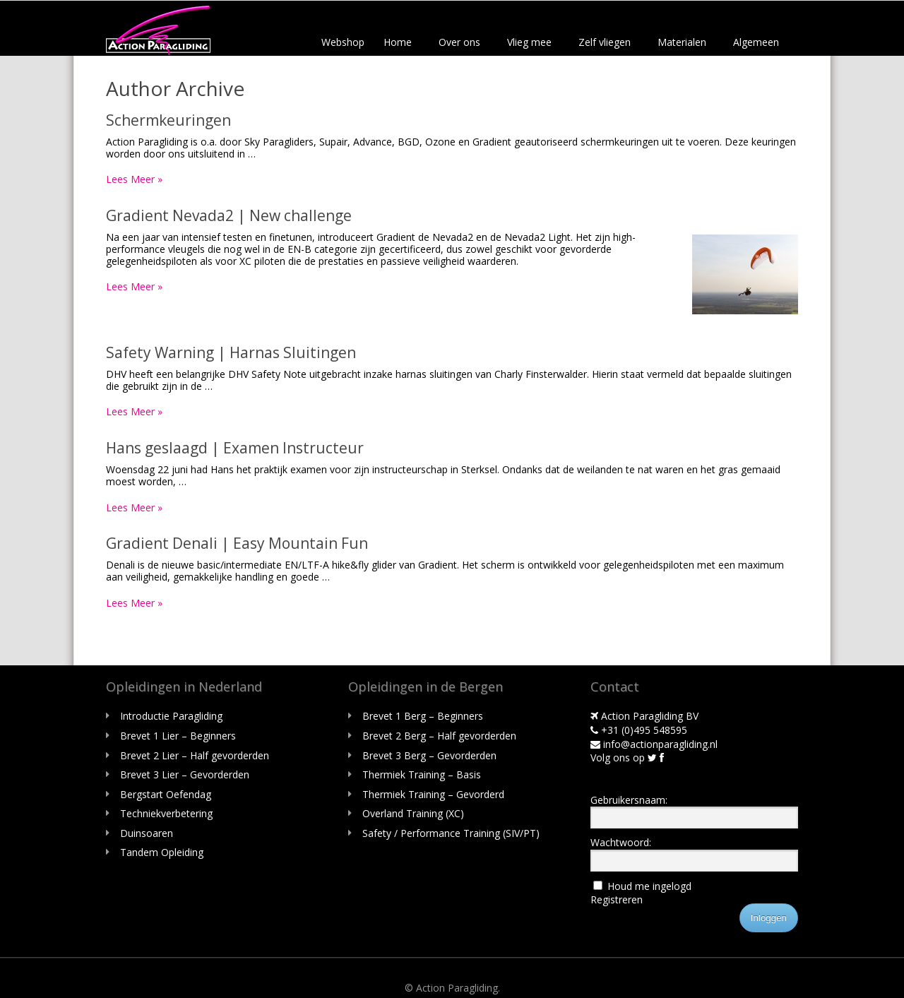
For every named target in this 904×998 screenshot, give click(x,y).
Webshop (342, 42)
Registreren (616, 899)
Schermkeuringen (168, 120)
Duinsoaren (146, 833)
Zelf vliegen (604, 42)
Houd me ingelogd (649, 886)
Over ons (459, 42)
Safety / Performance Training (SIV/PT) (451, 833)
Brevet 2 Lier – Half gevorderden (194, 755)
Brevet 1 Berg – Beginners (422, 716)
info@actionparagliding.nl (654, 744)
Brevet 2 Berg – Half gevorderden (439, 735)
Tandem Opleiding (161, 852)
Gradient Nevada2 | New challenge (229, 215)
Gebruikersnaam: (628, 800)
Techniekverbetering (166, 813)
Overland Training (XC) (413, 813)
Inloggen (769, 918)
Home (397, 42)
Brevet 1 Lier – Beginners (178, 735)
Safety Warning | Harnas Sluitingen (231, 352)
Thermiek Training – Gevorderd (433, 794)
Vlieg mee (529, 42)
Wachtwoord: (620, 842)
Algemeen (756, 42)
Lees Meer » (134, 179)
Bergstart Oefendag (165, 794)
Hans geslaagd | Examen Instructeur (235, 448)
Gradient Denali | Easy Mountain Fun (237, 543)
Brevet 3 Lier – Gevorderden (184, 774)
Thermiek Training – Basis (421, 774)
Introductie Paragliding (171, 716)
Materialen (682, 42)
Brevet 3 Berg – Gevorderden (429, 755)
